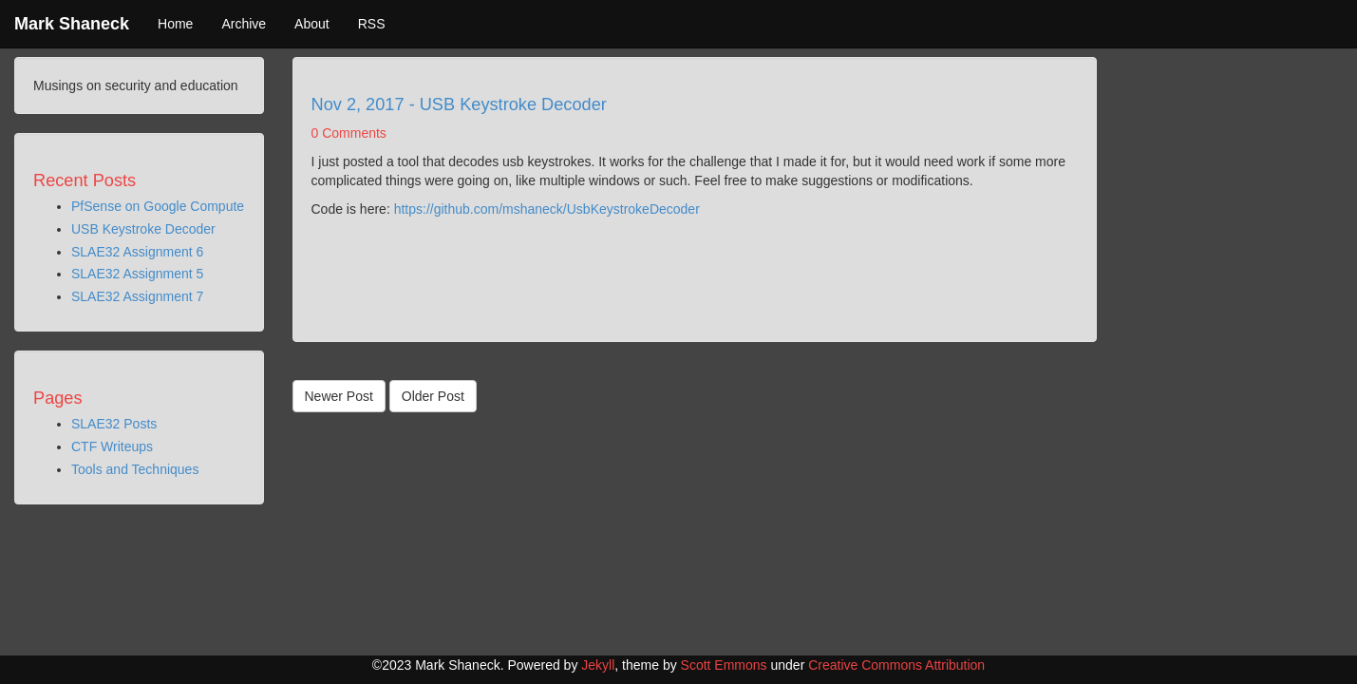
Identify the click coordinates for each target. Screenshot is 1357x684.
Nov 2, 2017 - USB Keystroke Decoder (459, 104)
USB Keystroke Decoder (143, 229)
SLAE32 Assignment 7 (137, 296)
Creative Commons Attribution (896, 665)
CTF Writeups (112, 446)
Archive (243, 23)
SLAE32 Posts (114, 423)
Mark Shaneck (71, 23)
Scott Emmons (724, 665)
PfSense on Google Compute (157, 206)
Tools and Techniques (134, 469)
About (312, 23)
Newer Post (339, 396)
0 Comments (348, 133)
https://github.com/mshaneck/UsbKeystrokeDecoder (547, 209)
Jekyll (597, 665)
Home (175, 23)
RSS (372, 23)
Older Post (433, 396)
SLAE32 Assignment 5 (137, 273)
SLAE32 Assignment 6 (137, 251)
